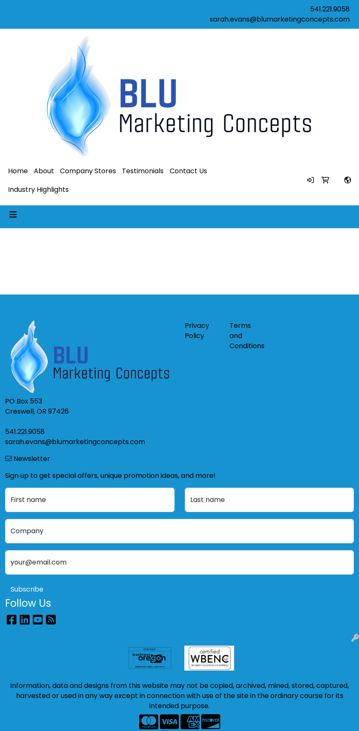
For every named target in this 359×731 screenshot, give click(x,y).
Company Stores (88, 171)
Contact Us (188, 171)
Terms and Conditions (246, 336)
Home (18, 171)
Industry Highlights (38, 189)
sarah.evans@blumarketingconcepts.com (280, 19)
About (44, 171)
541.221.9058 (330, 9)
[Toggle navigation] (13, 215)
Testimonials (143, 171)
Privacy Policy (197, 331)
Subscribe (27, 589)
